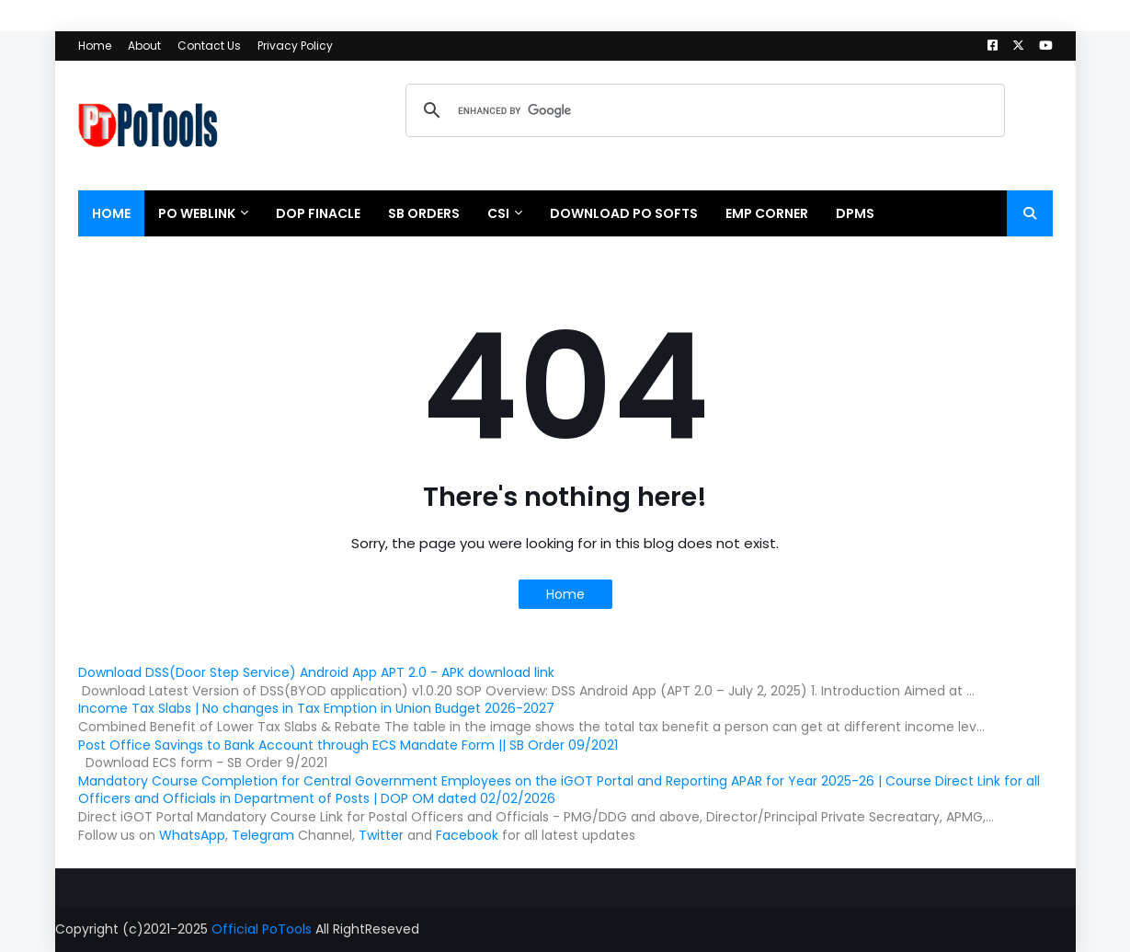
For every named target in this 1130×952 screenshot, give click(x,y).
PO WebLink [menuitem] (196, 213)
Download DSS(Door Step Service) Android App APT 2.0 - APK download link (316, 672)
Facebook (467, 835)
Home (94, 45)
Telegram (263, 835)
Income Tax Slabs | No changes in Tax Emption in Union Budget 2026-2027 (316, 708)
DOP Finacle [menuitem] (318, 213)
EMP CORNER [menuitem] (766, 213)
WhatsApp (192, 835)
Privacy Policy (295, 45)
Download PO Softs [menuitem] (624, 213)
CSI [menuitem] (498, 213)
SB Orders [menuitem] (424, 213)
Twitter (381, 835)
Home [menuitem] (111, 213)
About (144, 45)
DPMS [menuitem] (855, 213)
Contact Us (209, 45)
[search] (702, 110)
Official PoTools (261, 929)
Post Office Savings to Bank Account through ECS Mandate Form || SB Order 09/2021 (348, 745)
